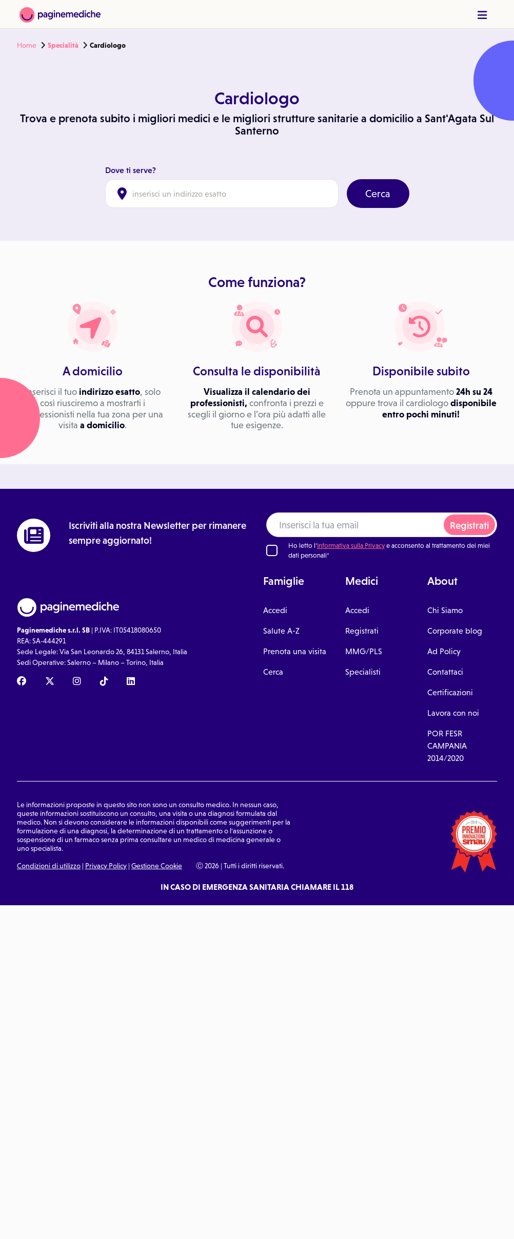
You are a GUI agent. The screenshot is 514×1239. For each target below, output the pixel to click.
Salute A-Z (281, 630)
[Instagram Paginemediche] (77, 682)
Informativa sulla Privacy (351, 545)
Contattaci (445, 672)
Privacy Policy (106, 866)
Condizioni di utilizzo (49, 866)
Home (26, 45)
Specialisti (363, 672)
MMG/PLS (363, 651)
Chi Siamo (445, 610)
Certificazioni (450, 692)
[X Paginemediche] (49, 682)
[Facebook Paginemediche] (21, 682)
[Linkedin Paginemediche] (131, 682)
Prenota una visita (294, 651)
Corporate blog (454, 630)
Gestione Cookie (156, 866)
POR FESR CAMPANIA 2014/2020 (447, 746)
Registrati (469, 525)
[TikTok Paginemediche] (104, 682)
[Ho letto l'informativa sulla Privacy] (272, 550)
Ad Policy (444, 651)
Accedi (275, 610)
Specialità (63, 45)
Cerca (377, 193)
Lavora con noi (453, 713)
